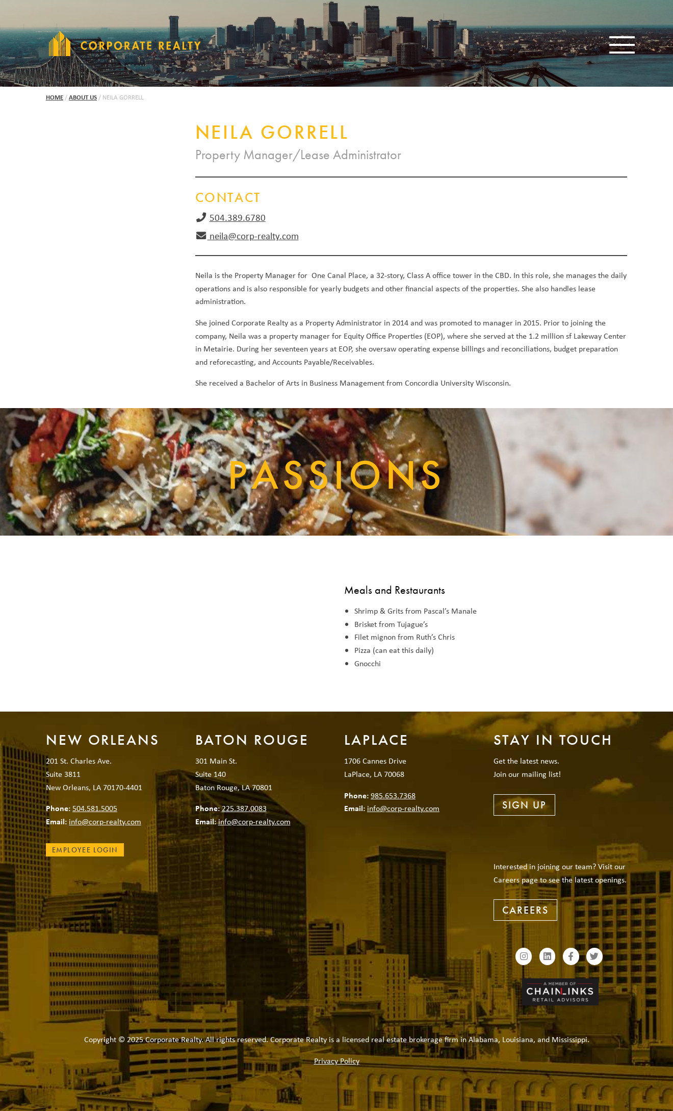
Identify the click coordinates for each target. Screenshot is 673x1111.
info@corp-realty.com (105, 821)
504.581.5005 (94, 808)
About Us (83, 97)
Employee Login (85, 849)
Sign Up (524, 805)
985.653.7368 (393, 795)
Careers (525, 910)
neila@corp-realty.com (253, 235)
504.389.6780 (238, 217)
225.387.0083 (244, 808)
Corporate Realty (124, 43)
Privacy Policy (336, 1060)
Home (54, 97)
